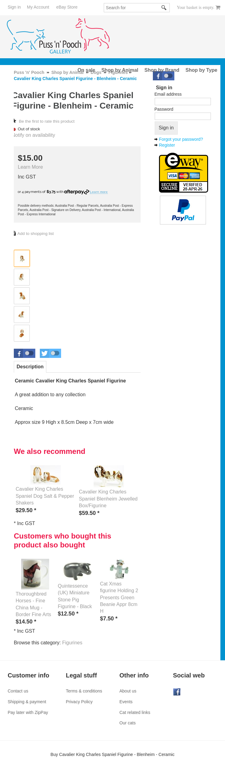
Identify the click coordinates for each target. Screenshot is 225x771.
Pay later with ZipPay (28, 712)
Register (167, 145)
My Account (38, 7)
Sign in (14, 7)
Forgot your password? (181, 139)
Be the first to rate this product (46, 121)
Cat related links (134, 712)
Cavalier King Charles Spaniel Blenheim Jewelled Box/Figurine (108, 498)
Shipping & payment (27, 701)
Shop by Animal (119, 70)
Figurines (72, 642)
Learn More (30, 167)
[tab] (30, 367)
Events (126, 701)
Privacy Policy (79, 701)
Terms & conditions (84, 691)
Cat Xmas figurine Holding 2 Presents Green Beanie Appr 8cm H (119, 597)
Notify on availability (33, 135)
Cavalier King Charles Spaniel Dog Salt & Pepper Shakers (45, 495)
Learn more (99, 192)
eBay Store (66, 7)
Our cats (127, 722)
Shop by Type (201, 70)
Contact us (18, 691)
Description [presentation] (30, 366)
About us (127, 691)
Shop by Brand (162, 70)
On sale (86, 70)
